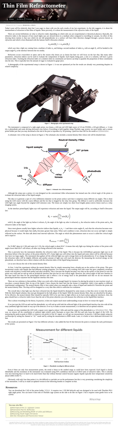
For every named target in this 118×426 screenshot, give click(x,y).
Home (11, 19)
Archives (20, 19)
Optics (33, 25)
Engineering (26, 25)
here (47, 390)
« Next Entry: (18, 22)
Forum (29, 19)
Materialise (103, 131)
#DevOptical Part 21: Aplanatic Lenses (25, 408)
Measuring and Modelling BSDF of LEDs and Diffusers (31, 412)
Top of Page (95, 399)
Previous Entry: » (96, 22)
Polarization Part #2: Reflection (22, 410)
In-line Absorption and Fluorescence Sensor (26, 416)
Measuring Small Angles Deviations (24, 414)
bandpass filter (102, 310)
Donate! (43, 19)
